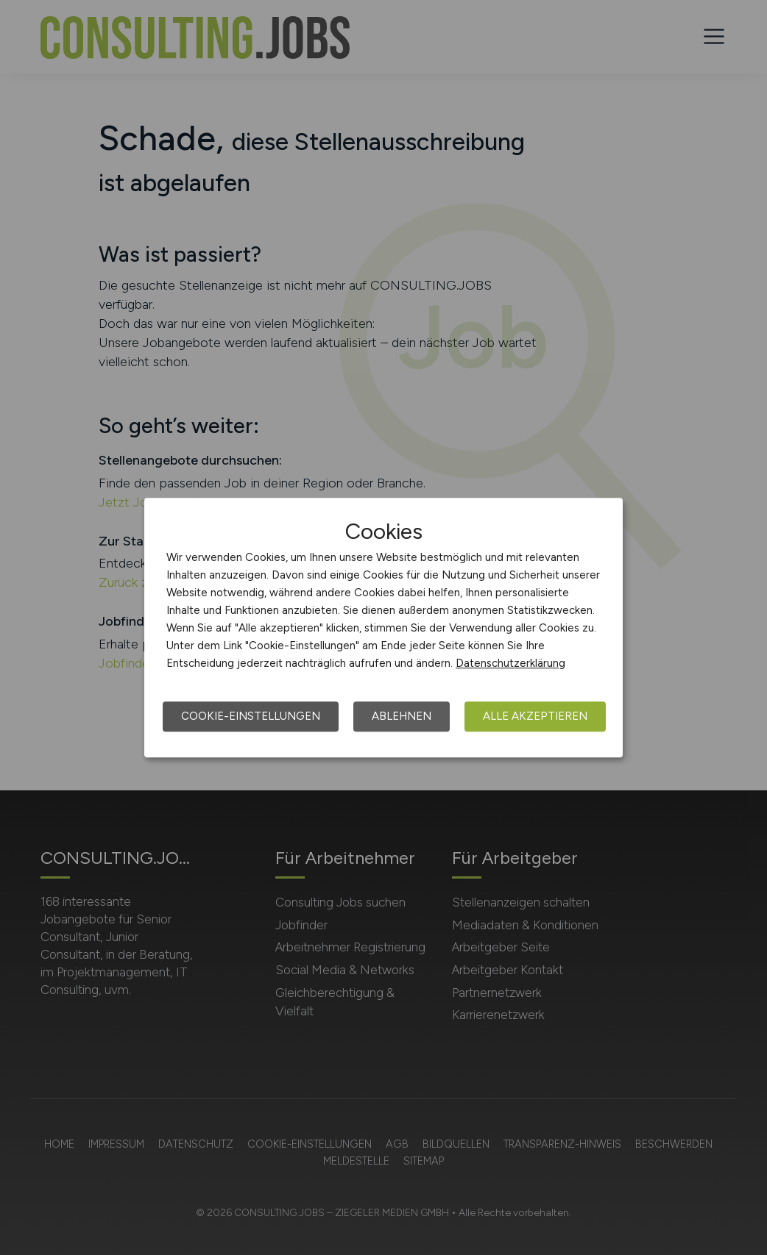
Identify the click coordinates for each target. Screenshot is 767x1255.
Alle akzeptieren (535, 716)
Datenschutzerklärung (510, 663)
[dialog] (383, 628)
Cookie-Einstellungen (250, 716)
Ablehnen (401, 716)
